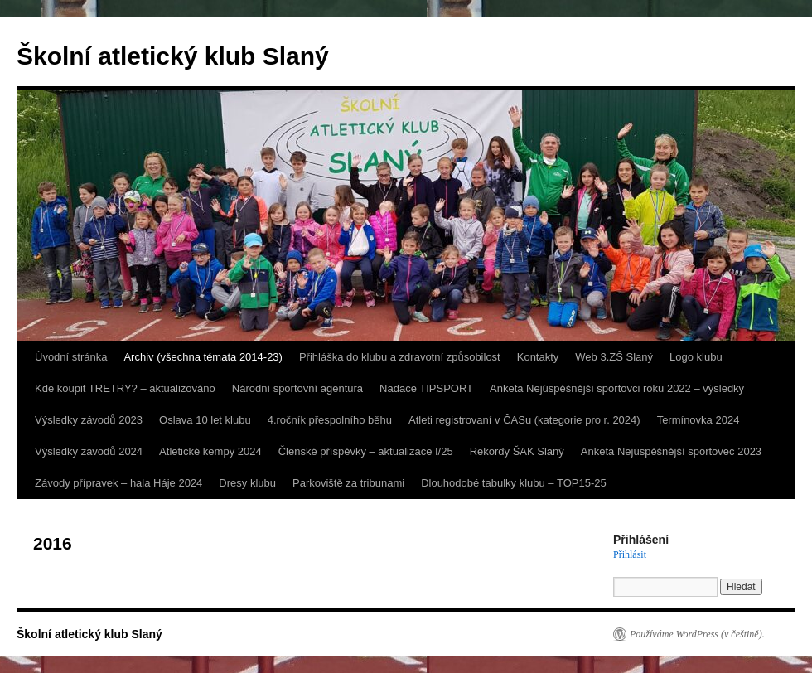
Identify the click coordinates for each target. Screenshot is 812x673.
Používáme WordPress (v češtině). (697, 634)
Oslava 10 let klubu (205, 420)
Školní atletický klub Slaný (173, 56)
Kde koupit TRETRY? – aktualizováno (125, 388)
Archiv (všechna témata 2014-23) (202, 357)
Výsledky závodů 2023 (89, 420)
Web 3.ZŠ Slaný (614, 357)
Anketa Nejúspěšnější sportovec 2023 (671, 451)
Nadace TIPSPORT (426, 388)
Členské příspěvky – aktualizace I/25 (365, 451)
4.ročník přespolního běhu (330, 420)
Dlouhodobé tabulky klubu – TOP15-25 (514, 483)
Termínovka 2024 (698, 420)
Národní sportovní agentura (297, 388)
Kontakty (538, 357)
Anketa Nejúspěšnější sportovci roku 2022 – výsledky (617, 388)
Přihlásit (629, 554)
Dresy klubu (247, 483)
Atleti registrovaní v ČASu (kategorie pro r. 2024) (524, 420)
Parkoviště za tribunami (348, 483)
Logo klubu (696, 357)
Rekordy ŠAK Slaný (517, 451)
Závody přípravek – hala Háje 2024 (118, 483)
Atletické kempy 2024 (210, 451)
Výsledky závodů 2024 (89, 451)
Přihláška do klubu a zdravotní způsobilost (399, 357)
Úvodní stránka (71, 357)
